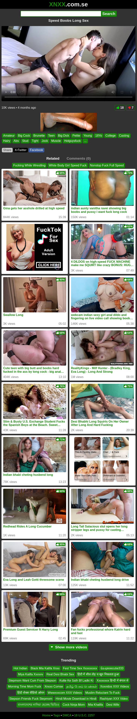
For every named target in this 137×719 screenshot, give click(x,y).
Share (7, 150)
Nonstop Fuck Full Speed (107, 165)
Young (87, 135)
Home (46, 715)
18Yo (98, 135)
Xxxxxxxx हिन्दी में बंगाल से (112, 680)
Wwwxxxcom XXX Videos (65, 692)
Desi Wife (112, 704)
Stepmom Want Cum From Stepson (32, 680)
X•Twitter (20, 150)
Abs (16, 140)
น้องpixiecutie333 (111, 668)
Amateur (8, 135)
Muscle (56, 140)
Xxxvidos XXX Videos (114, 686)
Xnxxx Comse (53, 686)
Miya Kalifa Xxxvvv (30, 674)
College (110, 135)
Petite (76, 135)
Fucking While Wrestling (29, 165)
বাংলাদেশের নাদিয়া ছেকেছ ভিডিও (38, 704)
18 (120, 107)
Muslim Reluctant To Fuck (102, 692)
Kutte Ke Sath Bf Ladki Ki (76, 680)
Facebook (36, 150)
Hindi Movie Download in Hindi (76, 698)
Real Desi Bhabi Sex (60, 674)
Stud (25, 140)
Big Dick (63, 135)
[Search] (60, 14)
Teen (51, 135)
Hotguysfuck (72, 140)
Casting (124, 135)
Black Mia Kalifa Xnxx (45, 668)
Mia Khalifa (95, 704)
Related (52, 158)
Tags (56, 715)
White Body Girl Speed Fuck (68, 165)
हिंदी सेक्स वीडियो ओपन (30, 692)
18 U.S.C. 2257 (84, 715)
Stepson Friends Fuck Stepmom (30, 698)
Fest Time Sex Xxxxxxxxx (80, 668)
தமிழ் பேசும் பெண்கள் (81, 686)
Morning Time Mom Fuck (24, 686)
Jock (45, 140)
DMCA (67, 715)
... (85, 140)
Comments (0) (79, 158)
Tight (35, 140)
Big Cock (24, 135)
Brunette (39, 135)
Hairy (6, 140)
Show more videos (68, 647)
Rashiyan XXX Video (114, 698)
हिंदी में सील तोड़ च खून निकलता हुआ (98, 674)
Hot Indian (20, 668)
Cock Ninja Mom (74, 704)
